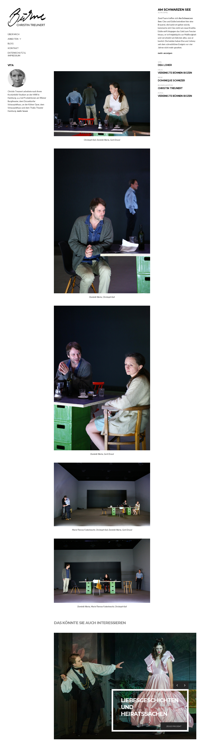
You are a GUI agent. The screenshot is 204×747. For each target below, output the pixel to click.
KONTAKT (13, 48)
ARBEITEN (14, 39)
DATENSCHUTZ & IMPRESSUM (17, 53)
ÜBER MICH (13, 34)
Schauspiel (163, 12)
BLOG (11, 43)
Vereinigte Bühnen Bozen (175, 72)
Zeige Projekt (173, 726)
